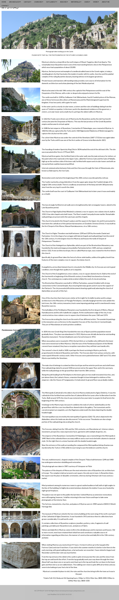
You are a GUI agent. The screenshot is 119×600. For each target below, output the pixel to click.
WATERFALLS (76, 2)
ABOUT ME (105, 2)
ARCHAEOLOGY (15, 2)
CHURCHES (38, 2)
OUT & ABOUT (51, 2)
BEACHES (64, 2)
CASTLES (27, 2)
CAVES (87, 2)
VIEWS (96, 2)
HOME (4, 2)
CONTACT (5, 6)
